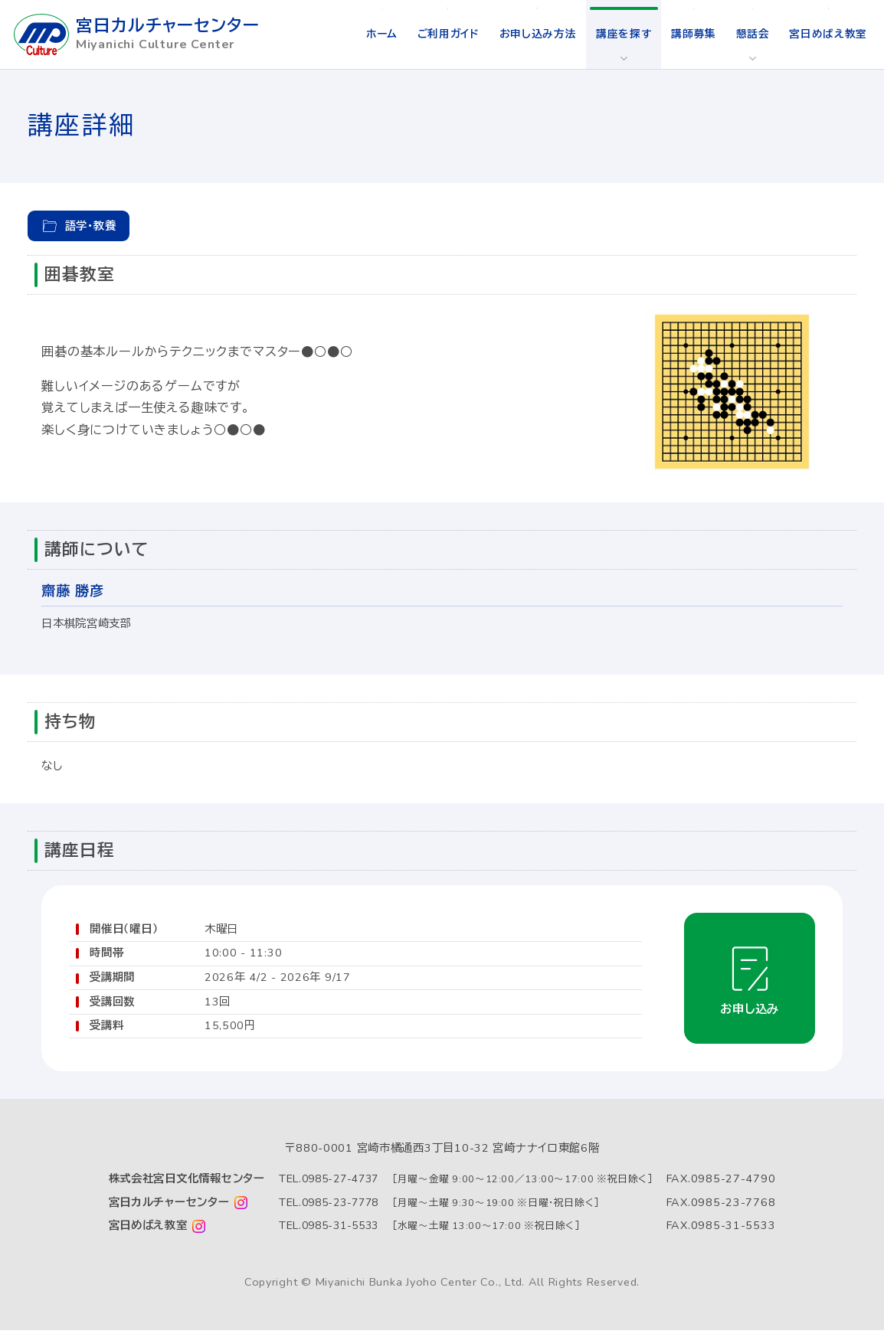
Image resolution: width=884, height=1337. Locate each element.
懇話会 (750, 34)
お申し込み (745, 1011)
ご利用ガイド (438, 34)
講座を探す (619, 34)
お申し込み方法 (531, 34)
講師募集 (689, 34)
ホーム (368, 34)
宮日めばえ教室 (826, 34)
